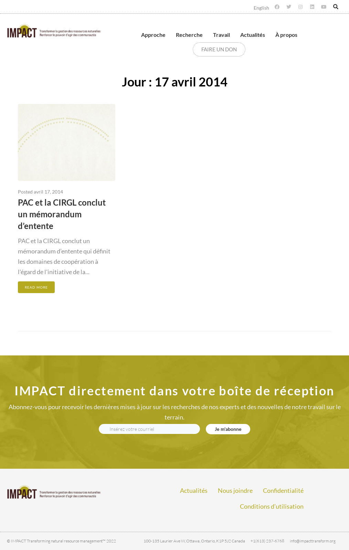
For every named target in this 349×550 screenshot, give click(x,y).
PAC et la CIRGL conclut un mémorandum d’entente (62, 214)
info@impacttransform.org (313, 540)
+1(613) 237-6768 (267, 540)
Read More (36, 287)
